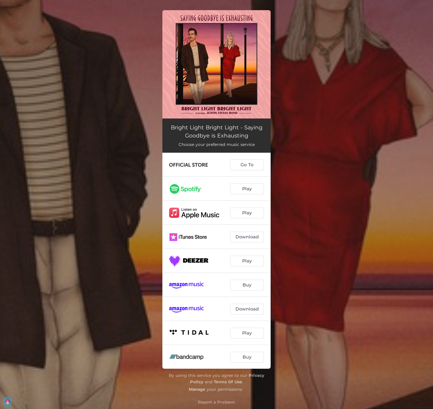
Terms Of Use (228, 381)
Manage (197, 389)
